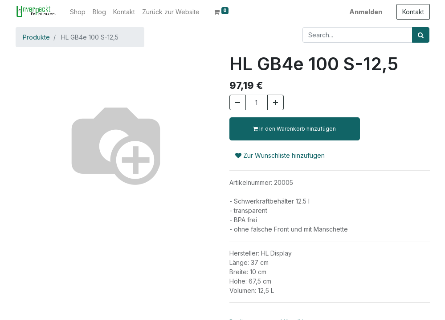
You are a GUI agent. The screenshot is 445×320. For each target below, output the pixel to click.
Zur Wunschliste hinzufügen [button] (280, 155)
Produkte (36, 37)
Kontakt (413, 12)
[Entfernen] (237, 102)
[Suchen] (420, 35)
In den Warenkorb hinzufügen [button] (294, 128)
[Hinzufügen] (275, 102)
